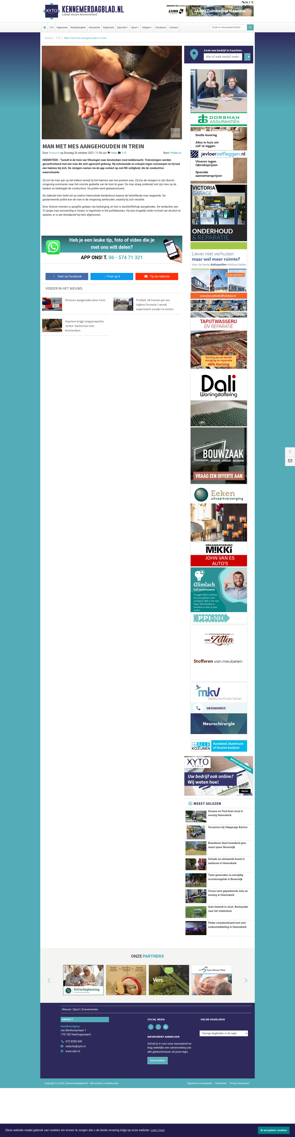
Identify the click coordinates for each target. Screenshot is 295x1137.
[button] (44, 1023)
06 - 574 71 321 (126, 257)
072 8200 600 (73, 1084)
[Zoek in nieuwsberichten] (228, 27)
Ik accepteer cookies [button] (274, 1130)
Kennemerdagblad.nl (93, 9)
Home (48, 38)
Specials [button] (121, 27)
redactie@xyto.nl (75, 1089)
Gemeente (94, 27)
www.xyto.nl (72, 1093)
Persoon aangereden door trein (85, 300)
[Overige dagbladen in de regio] (224, 1076)
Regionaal (108, 27)
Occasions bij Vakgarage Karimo (227, 827)
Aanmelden (157, 1103)
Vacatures (160, 27)
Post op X (111, 276)
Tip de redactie (157, 276)
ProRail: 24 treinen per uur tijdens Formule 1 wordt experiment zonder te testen (154, 304)
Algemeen (62, 27)
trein (114, 153)
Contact (174, 27)
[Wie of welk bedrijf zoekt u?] (223, 56)
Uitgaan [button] (146, 27)
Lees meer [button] (158, 1130)
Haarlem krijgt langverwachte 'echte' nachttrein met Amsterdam (84, 325)
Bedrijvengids (78, 27)
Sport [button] (134, 27)
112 (51, 27)
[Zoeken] (250, 27)
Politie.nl (175, 153)
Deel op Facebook (67, 276)
